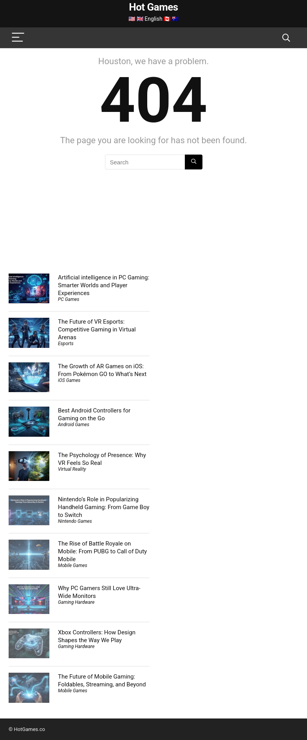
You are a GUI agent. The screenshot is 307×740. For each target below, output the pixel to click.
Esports (66, 343)
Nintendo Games (75, 521)
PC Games (68, 299)
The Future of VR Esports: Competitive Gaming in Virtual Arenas (97, 329)
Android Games (73, 424)
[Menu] (18, 37)
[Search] (286, 37)
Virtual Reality (72, 469)
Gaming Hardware (76, 602)
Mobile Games (72, 565)
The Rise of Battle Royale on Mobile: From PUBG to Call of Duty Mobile (102, 551)
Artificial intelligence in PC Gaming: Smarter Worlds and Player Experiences (103, 285)
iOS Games (69, 380)
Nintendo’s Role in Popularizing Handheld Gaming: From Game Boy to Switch (103, 507)
